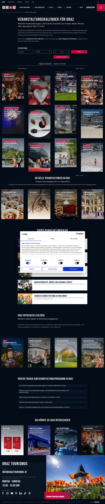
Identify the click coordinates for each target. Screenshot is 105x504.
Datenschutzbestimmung (51, 502)
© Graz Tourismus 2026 (8, 502)
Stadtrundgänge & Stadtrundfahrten (89, 193)
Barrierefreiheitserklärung (75, 502)
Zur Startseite (5, 12)
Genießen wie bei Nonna (90, 81)
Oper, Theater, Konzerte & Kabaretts (65, 193)
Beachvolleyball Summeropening (88, 149)
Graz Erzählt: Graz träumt (65, 110)
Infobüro (68, 7)
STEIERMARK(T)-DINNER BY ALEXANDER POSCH (38, 115)
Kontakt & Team (20, 502)
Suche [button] (80, 7)
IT (102, 2)
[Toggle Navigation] (94, 7)
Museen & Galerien (36, 341)
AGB (42, 502)
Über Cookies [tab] (74, 238)
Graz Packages (88, 428)
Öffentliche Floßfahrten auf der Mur (65, 144)
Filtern (79, 51)
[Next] (86, 69)
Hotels (50, 7)
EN (98, 2)
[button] (3, 493)
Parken (59, 7)
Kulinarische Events (10, 192)
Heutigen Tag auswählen (61, 56)
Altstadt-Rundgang (10, 143)
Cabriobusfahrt (35, 148)
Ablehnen (31, 269)
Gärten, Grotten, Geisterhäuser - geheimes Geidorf (65, 76)
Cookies (86, 502)
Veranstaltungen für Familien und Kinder (50, 296)
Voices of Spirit (9, 76)
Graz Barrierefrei (39, 7)
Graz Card (6, 428)
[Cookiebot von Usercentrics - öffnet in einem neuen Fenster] (77, 234)
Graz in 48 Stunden (63, 428)
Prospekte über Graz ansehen (55, 497)
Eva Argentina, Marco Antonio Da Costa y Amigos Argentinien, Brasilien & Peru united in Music (12, 113)
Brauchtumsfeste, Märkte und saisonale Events (53, 282)
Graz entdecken (88, 341)
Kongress (19, 2)
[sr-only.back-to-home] (10, 7)
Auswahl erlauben (52, 269)
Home (3, 2)
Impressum (63, 502)
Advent (27, 2)
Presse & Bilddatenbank (32, 502)
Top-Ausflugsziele (63, 341)
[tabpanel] (52, 122)
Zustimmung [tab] (31, 238)
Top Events (33, 192)
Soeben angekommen (24, 7)
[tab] (45, 64)
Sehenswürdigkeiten (9, 343)
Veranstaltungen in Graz (17, 12)
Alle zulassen (73, 269)
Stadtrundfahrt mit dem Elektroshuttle (91, 113)
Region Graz (11, 2)
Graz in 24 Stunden (36, 428)
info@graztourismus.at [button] (14, 472)
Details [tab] (52, 238)
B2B (33, 2)
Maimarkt (33, 81)
